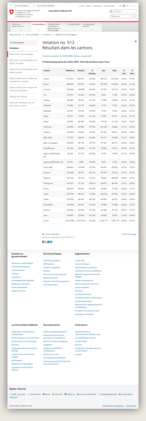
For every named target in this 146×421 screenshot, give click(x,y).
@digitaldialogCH (109, 394)
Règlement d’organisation (22, 364)
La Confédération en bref (85, 338)
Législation (16, 277)
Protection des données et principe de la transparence (54, 336)
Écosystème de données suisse (87, 311)
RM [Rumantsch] (131, 6)
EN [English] (135, 6)
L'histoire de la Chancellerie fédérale (22, 355)
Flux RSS (59, 394)
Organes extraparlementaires (55, 332)
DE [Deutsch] (120, 6)
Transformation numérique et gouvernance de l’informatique (54, 27)
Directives (79, 291)
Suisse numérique (82, 264)
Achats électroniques (83, 301)
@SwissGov (35, 394)
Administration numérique (86, 267)
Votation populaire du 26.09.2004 (57, 56)
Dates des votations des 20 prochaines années (21, 104)
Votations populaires (51, 267)
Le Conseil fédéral (20, 5)
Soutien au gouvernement (17, 25)
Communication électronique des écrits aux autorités (56, 362)
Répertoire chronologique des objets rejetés (23, 71)
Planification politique (20, 267)
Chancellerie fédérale (44, 5)
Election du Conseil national (54, 274)
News (47, 394)
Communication (18, 270)
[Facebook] (43, 242)
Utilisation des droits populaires (56, 281)
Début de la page (129, 234)
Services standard (82, 287)
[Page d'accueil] (48, 13)
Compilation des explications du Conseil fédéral (88, 349)
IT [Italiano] (127, 6)
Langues (14, 273)
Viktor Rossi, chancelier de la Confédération (23, 333)
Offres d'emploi (109, 6)
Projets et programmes (84, 280)
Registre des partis (50, 278)
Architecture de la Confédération (88, 271)
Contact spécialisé (52, 234)
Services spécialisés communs (87, 284)
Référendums (48, 264)
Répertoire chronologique (21, 54)
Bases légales (16, 360)
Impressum (131, 406)
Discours (78, 345)
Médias (88, 6)
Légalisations (97, 6)
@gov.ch (71, 394)
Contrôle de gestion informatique (88, 298)
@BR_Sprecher (19, 394)
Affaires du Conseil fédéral (22, 263)
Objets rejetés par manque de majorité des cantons (23, 80)
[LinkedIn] (51, 242)
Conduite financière (83, 294)
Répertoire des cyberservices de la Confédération (88, 305)
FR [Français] (124, 6)
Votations (47, 34)
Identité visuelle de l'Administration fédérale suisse (88, 333)
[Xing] (48, 242)
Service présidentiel (19, 287)
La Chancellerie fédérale (88, 25)
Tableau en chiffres (18, 96)
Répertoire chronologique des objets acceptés (23, 62)
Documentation (74, 24)
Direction (15, 345)
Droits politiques (39, 25)
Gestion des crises (18, 291)
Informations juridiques (113, 406)
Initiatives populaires (51, 260)
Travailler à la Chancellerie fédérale (22, 368)
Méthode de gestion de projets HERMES (87, 275)
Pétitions (46, 271)
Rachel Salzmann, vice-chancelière (25, 338)
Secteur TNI (79, 260)
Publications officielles (20, 284)
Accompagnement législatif (22, 280)
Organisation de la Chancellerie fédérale (24, 349)
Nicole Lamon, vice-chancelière (24, 341)
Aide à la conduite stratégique (55, 341)
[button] (112, 11)
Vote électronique (50, 285)
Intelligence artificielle (84, 314)
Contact (81, 6)
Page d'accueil (15, 34)
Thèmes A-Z (123, 16)
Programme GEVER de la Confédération (53, 349)
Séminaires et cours (51, 354)
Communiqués (81, 341)
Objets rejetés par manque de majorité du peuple (23, 89)
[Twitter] (46, 242)
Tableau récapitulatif (82, 56)
